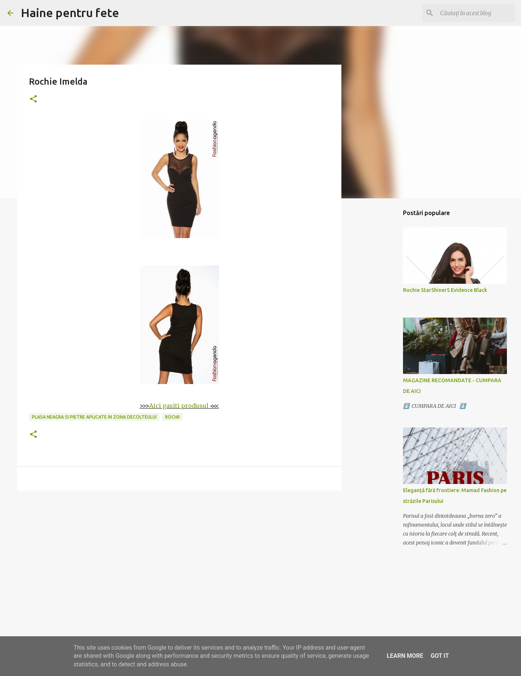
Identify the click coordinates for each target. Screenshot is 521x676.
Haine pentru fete (70, 12)
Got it (439, 655)
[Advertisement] (179, 554)
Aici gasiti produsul (179, 405)
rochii (172, 417)
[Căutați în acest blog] (476, 13)
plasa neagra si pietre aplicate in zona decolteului (94, 417)
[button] (33, 99)
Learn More (405, 655)
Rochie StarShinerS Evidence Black (445, 290)
